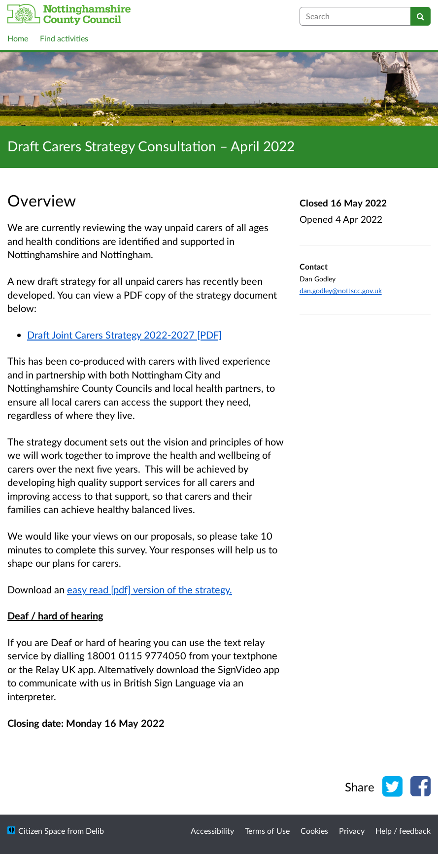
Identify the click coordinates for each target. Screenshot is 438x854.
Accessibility (212, 830)
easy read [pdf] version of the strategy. (149, 589)
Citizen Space (41, 830)
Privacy (352, 830)
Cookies (314, 830)
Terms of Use (267, 830)
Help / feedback (403, 830)
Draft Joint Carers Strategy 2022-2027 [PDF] (124, 335)
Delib (95, 830)
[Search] (420, 16)
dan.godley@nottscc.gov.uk (341, 290)
